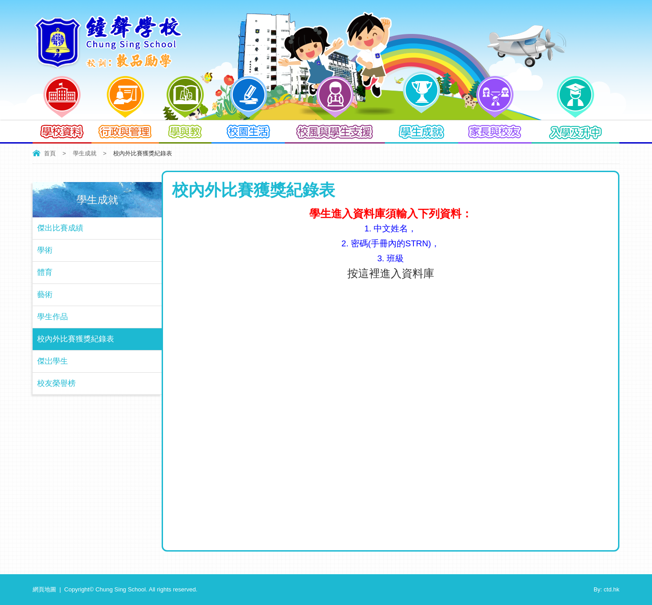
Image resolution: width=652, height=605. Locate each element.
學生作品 (52, 316)
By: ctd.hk (606, 589)
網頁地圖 (44, 589)
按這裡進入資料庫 (390, 273)
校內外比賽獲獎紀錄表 (75, 339)
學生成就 (84, 153)
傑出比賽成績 (60, 228)
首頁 (50, 153)
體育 (45, 272)
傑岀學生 (52, 361)
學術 (45, 250)
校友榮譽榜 (56, 383)
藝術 (45, 294)
